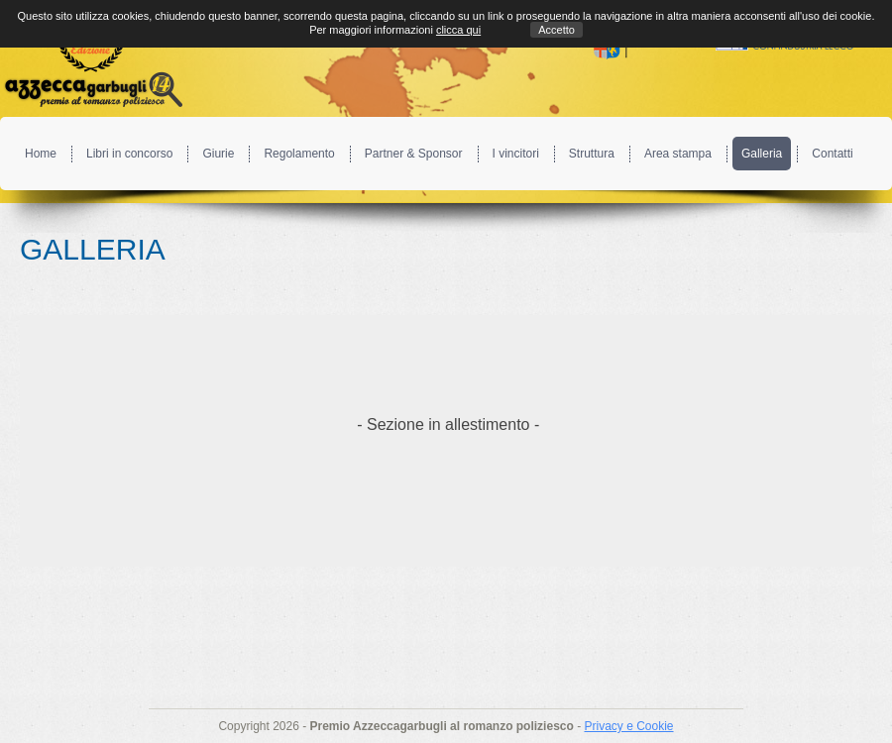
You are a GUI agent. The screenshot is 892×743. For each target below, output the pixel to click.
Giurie (218, 153)
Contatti (832, 153)
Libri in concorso (129, 153)
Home (40, 153)
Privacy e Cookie (628, 726)
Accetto (556, 30)
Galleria (761, 153)
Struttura (591, 153)
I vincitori (516, 153)
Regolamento (299, 153)
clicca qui (458, 30)
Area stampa (678, 153)
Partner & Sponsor (414, 153)
